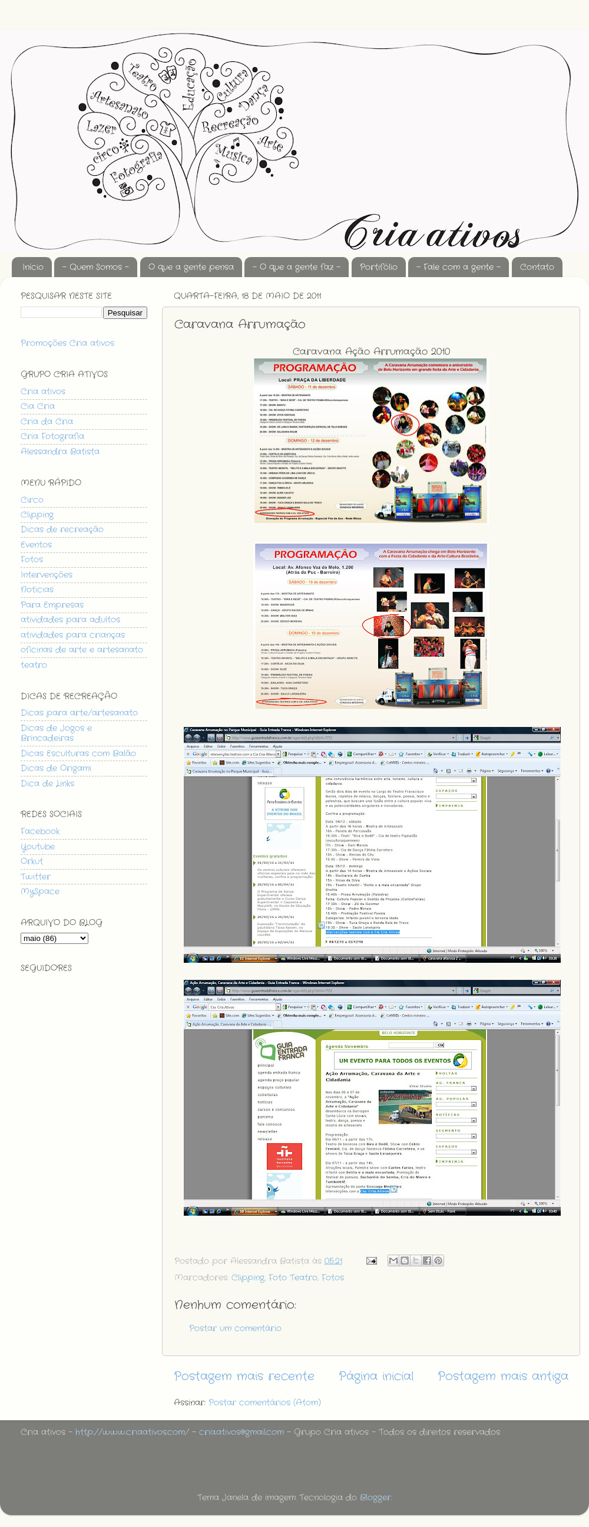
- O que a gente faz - (296, 267)
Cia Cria (38, 406)
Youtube (38, 847)
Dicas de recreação (62, 529)
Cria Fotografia (52, 436)
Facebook (40, 831)
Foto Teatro (293, 1278)
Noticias (37, 589)
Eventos (36, 545)
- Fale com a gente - (458, 267)
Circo (32, 500)
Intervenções (46, 575)
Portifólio (379, 267)
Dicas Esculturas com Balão (78, 753)
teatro (34, 665)
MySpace (40, 891)
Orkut (32, 861)
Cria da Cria (47, 421)
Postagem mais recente (244, 1376)
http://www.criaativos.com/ (132, 1432)
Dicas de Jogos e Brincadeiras (56, 733)
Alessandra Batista (60, 452)
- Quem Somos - (95, 267)
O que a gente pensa (191, 267)
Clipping (247, 1278)
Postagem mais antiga (503, 1376)
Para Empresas (52, 605)
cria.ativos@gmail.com (241, 1432)
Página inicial (376, 1376)
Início (33, 267)
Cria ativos (43, 391)
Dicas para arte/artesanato (79, 713)
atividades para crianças (73, 635)
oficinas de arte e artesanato (82, 650)
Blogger (375, 1497)
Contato (537, 267)
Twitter (36, 877)
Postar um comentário (235, 1328)
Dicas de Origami (56, 768)
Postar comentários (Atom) (265, 1402)
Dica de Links (47, 783)
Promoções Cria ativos (67, 343)
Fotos (333, 1278)
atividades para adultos (70, 620)
